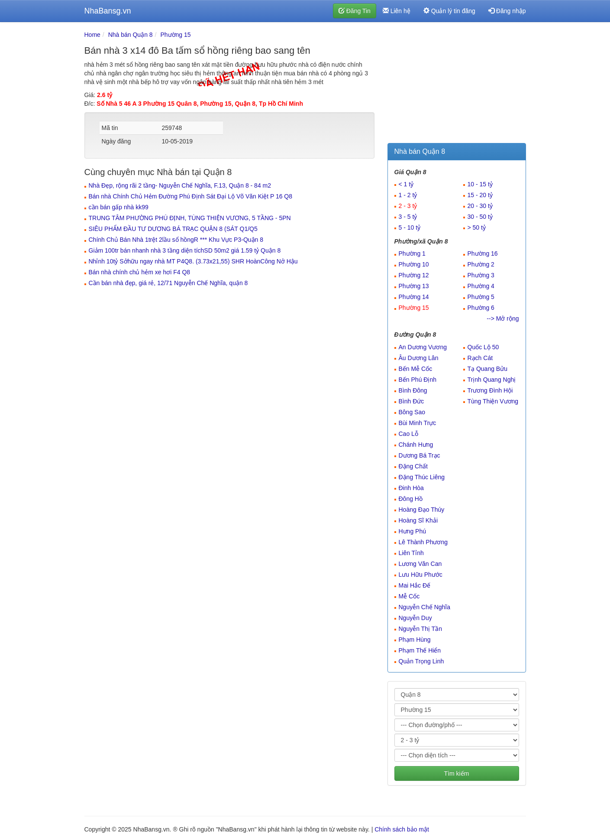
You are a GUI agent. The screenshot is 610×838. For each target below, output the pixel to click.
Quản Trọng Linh (421, 661)
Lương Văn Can (420, 563)
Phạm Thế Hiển (420, 650)
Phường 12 (414, 275)
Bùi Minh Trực (417, 422)
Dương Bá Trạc (419, 455)
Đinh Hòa (411, 487)
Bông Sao (412, 412)
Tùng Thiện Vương (493, 401)
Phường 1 (412, 253)
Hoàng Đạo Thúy (422, 509)
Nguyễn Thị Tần (420, 628)
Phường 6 (481, 307)
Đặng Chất (413, 466)
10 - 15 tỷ (480, 184)
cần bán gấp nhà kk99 (118, 207)
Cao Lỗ (408, 433)
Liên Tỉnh (411, 552)
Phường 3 (481, 275)
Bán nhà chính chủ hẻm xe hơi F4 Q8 (139, 272)
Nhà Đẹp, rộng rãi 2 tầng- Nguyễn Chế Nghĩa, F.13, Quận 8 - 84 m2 (180, 185)
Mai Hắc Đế (415, 585)
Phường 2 (481, 264)
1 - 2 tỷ (408, 195)
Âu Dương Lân (419, 357)
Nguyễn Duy (415, 617)
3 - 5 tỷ (408, 216)
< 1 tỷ (406, 184)
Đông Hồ (411, 498)
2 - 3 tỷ (408, 205)
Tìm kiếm (456, 773)
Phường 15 (175, 34)
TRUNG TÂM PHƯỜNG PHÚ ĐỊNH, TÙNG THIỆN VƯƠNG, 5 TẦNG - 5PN (190, 217)
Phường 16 (483, 253)
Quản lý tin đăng (449, 10)
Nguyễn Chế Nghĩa (425, 607)
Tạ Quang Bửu (488, 368)
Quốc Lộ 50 (483, 347)
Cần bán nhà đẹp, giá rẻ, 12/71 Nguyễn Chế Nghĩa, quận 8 (168, 282)
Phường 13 (414, 286)
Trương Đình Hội (490, 390)
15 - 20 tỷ (480, 195)
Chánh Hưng (416, 444)
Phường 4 (481, 286)
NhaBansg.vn (107, 10)
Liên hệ (396, 10)
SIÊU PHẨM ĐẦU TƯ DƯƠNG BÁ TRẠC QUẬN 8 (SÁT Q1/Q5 (173, 228)
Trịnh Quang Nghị (492, 379)
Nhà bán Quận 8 (130, 34)
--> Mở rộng (503, 318)
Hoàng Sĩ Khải (418, 520)
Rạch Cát (480, 357)
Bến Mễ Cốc (415, 368)
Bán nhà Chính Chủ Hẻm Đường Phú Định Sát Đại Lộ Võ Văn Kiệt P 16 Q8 (191, 196)
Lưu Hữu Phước (420, 574)
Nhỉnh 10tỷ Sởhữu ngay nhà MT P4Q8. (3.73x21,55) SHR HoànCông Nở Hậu (193, 261)
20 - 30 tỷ (480, 205)
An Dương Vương (423, 347)
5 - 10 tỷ (410, 227)
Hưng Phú (412, 531)
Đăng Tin (355, 10)
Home (92, 34)
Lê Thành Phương (423, 542)
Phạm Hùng (415, 639)
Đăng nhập (507, 10)
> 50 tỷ (477, 227)
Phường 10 (414, 264)
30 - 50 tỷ (480, 216)
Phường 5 (481, 296)
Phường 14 (414, 296)
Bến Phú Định (418, 379)
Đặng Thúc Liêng (422, 477)
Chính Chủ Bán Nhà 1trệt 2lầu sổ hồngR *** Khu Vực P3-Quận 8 (176, 239)
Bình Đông (413, 390)
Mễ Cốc (409, 596)
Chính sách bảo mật (401, 829)
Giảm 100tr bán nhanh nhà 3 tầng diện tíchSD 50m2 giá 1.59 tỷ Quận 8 (185, 250)
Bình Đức (411, 401)
